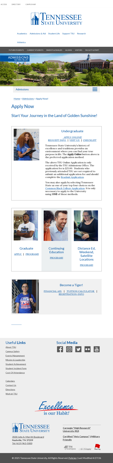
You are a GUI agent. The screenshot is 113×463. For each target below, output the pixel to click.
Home (17, 98)
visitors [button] (78, 50)
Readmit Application (72, 177)
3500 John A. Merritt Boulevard (28, 436)
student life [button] (54, 33)
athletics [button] (21, 42)
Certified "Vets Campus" (76, 436)
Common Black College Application (65, 188)
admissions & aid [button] (38, 33)
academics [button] (22, 33)
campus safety (13, 351)
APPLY (18, 254)
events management (15, 355)
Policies (72, 458)
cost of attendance (15, 372)
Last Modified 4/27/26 (89, 458)
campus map (30, 4)
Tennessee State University (56, 18)
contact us (11, 385)
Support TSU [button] (68, 33)
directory (16, 4)
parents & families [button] (54, 50)
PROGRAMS (32, 254)
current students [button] (35, 50)
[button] (95, 89)
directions (10, 389)
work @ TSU (11, 393)
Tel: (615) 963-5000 (22, 443)
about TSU (11, 347)
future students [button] (16, 50)
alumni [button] (68, 50)
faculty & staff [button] (92, 50)
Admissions (22, 89)
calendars (10, 381)
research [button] (81, 33)
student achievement (16, 364)
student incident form (16, 368)
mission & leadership (15, 360)
